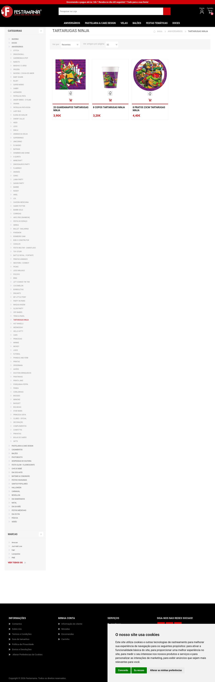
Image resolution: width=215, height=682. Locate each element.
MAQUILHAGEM (19, 305)
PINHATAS (17, 434)
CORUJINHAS (18, 392)
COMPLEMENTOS (20, 426)
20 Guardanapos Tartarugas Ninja (70, 109)
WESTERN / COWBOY (21, 263)
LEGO (15, 126)
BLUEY (15, 81)
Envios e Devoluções (22, 649)
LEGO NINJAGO (19, 270)
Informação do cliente (71, 624)
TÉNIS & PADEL (19, 316)
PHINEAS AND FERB (20, 358)
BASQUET (17, 403)
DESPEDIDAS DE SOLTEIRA (21, 461)
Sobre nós (17, 629)
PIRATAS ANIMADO (20, 259)
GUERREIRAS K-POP (20, 58)
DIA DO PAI (16, 514)
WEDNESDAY (18, 327)
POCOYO (16, 274)
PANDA (16, 388)
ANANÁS (16, 172)
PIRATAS (16, 362)
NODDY (16, 191)
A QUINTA (17, 157)
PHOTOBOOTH (17, 457)
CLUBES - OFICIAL (20, 418)
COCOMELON (18, 286)
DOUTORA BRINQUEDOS (22, 373)
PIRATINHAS (18, 377)
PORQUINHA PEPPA (20, 384)
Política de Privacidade (23, 644)
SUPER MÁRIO (18, 85)
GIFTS (15, 441)
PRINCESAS (17, 339)
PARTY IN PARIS (19, 301)
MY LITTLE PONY (19, 297)
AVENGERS (17, 92)
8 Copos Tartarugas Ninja (109, 107)
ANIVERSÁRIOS (175, 31)
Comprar (71, 100)
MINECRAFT (17, 160)
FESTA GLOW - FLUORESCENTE (23, 465)
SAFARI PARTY (18, 183)
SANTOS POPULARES (19, 484)
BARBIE (16, 187)
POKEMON (17, 233)
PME (13, 558)
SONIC (15, 176)
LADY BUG (17, 111)
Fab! (13, 550)
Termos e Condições (22, 634)
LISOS (15, 350)
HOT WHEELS (18, 324)
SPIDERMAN (18, 365)
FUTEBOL (16, 354)
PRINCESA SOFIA (19, 415)
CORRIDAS (17, 214)
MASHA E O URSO (20, 66)
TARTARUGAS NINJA (21, 320)
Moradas (65, 629)
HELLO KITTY (18, 331)
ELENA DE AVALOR (20, 115)
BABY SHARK (18, 77)
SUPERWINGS (18, 138)
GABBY (16, 88)
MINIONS (16, 399)
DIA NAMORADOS (18, 499)
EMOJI (15, 130)
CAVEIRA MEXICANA (21, 202)
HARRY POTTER (19, 206)
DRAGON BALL (18, 54)
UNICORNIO (17, 142)
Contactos (17, 624)
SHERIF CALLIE (19, 119)
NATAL (14, 503)
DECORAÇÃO (18, 422)
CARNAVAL (16, 491)
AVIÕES (16, 369)
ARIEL (15, 195)
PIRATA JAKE (18, 380)
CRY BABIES (17, 312)
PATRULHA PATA (19, 96)
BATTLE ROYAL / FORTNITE (23, 255)
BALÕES (15, 453)
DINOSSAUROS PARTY (21, 164)
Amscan (15, 542)
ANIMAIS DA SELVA (20, 134)
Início (159, 31)
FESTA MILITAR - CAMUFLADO (24, 248)
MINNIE (16, 343)
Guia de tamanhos (20, 639)
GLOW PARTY (18, 308)
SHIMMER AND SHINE (21, 153)
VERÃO (14, 522)
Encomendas (67, 634)
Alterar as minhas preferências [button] (166, 670)
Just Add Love (17, 546)
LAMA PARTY (18, 179)
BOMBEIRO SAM (19, 236)
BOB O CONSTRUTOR (21, 240)
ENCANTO (17, 293)
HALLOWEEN (16, 488)
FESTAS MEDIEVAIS (19, 510)
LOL (14, 198)
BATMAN (16, 149)
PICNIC (16, 267)
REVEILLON (16, 495)
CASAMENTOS (17, 450)
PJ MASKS (17, 145)
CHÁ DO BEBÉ (17, 469)
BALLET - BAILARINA (21, 229)
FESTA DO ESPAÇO (20, 221)
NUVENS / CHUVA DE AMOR (23, 73)
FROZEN (16, 69)
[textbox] (111, 12)
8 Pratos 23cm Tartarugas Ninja (149, 109)
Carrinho (199, 9)
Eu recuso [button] (139, 670)
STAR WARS (17, 411)
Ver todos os (15, 562)
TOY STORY (17, 252)
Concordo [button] (123, 670)
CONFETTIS (17, 430)
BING (15, 278)
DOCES (14, 43)
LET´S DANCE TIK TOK (21, 282)
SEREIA (16, 225)
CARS (15, 335)
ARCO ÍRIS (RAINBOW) (21, 217)
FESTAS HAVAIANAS (19, 480)
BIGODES (16, 396)
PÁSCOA (15, 518)
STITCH (16, 50)
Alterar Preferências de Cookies (27, 654)
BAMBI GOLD (18, 210)
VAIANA (16, 104)
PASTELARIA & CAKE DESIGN (22, 446)
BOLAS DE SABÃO (20, 437)
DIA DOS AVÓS (17, 472)
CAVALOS (16, 244)
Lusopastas (16, 554)
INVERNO (15, 39)
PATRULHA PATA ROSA (21, 107)
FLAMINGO (17, 168)
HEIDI (15, 123)
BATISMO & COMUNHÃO (21, 476)
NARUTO (16, 62)
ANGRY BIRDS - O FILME (22, 100)
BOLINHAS (17, 407)
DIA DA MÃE (16, 507)
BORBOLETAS (18, 289)
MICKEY (16, 346)
